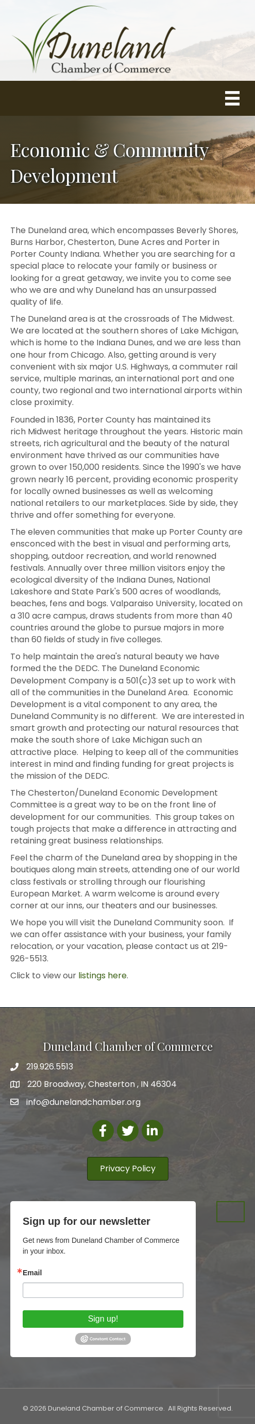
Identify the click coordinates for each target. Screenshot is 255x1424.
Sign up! (103, 1318)
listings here (102, 975)
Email (32, 1272)
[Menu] (232, 98)
